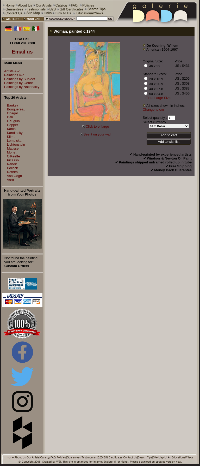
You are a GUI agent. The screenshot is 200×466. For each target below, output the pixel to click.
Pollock (12, 168)
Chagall (12, 113)
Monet (11, 152)
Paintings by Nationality (20, 87)
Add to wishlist (168, 142)
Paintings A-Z (13, 75)
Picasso (13, 160)
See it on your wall (97, 134)
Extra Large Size (158, 98)
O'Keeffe (13, 156)
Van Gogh (14, 176)
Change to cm (153, 109)
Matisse (13, 148)
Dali (10, 117)
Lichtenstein (16, 144)
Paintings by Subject (18, 79)
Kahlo (11, 129)
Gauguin (13, 121)
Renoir (12, 164)
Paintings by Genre (17, 83)
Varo (10, 180)
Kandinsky (15, 133)
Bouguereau (16, 109)
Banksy (12, 105)
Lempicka (14, 141)
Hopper (12, 125)
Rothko (12, 172)
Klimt (11, 137)
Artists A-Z (11, 71)
